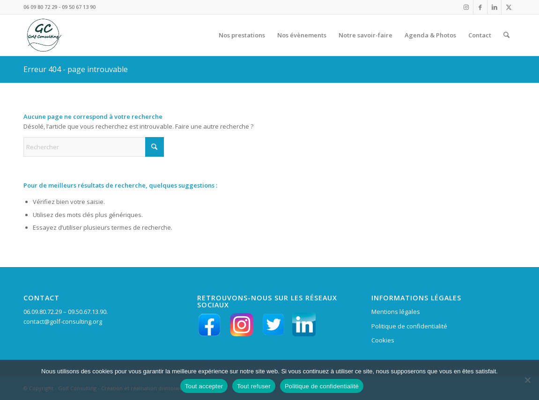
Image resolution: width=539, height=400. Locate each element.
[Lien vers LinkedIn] (494, 7)
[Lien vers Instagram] (466, 7)
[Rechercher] (506, 35)
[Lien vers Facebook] (480, 7)
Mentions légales (395, 311)
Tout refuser (254, 386)
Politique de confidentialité (409, 326)
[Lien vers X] (509, 7)
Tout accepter (204, 386)
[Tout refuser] (527, 380)
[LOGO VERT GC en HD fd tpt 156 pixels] (43, 35)
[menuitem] (242, 35)
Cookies (382, 340)
